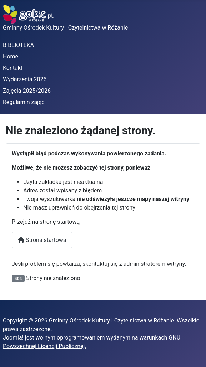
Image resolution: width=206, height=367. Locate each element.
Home (10, 56)
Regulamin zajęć (24, 102)
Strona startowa (42, 240)
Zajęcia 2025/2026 (27, 90)
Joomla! (13, 337)
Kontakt (12, 67)
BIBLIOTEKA (18, 45)
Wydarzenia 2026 (24, 79)
